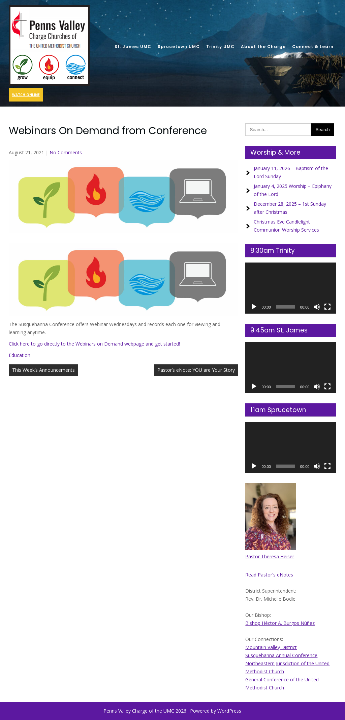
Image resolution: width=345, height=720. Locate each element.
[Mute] (316, 307)
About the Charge (263, 46)
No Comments (66, 152)
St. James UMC (133, 46)
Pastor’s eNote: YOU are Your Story (196, 370)
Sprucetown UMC (179, 46)
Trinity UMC (220, 46)
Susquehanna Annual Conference (281, 655)
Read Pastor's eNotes (269, 574)
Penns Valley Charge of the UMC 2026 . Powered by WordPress (172, 711)
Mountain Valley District (271, 647)
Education (19, 355)
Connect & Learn (313, 46)
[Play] (254, 307)
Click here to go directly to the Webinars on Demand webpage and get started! (94, 344)
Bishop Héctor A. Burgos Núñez (280, 623)
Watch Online (26, 94)
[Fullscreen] (327, 307)
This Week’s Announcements (43, 370)
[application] (290, 288)
